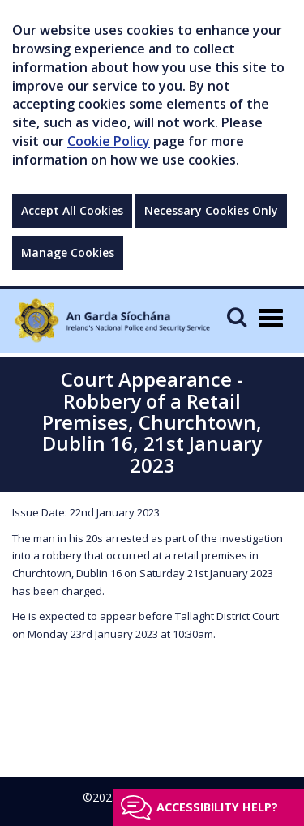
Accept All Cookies (72, 210)
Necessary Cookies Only (211, 210)
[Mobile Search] (236, 316)
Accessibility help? (217, 807)
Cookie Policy (108, 141)
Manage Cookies (67, 252)
